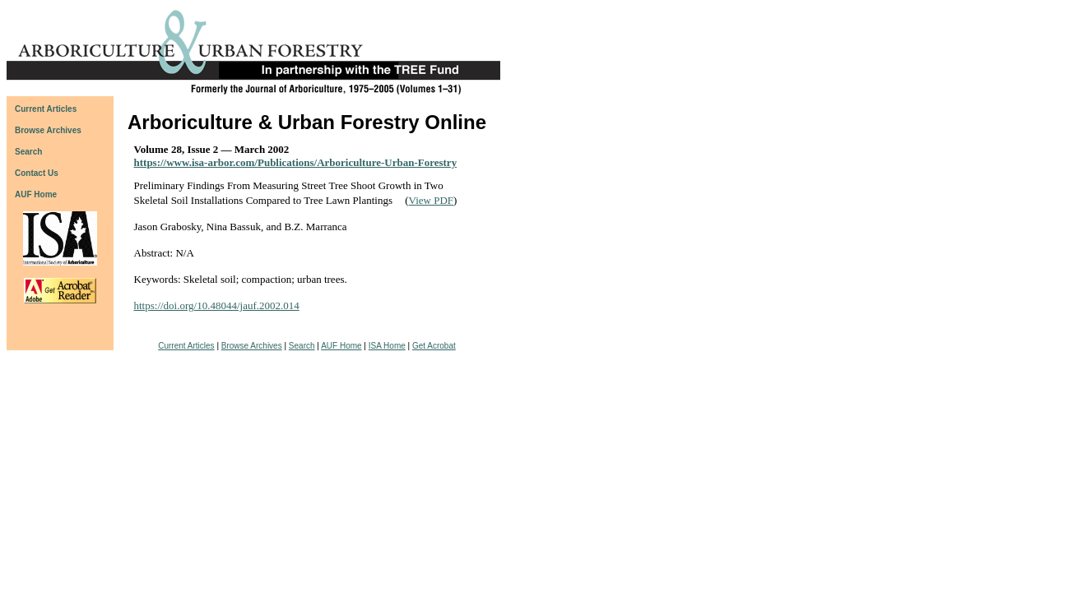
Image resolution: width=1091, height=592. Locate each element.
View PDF (431, 200)
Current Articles (186, 345)
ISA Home (387, 345)
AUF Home (36, 194)
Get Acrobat (434, 345)
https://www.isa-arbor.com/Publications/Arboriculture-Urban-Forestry (295, 162)
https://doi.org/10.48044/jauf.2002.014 (216, 305)
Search (302, 345)
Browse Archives (251, 345)
